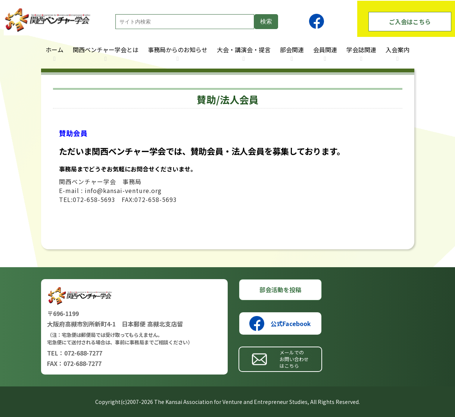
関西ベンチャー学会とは (105, 49)
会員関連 (325, 49)
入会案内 (397, 49)
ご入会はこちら (410, 21)
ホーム (54, 49)
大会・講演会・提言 (244, 49)
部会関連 (292, 49)
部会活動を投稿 (280, 289)
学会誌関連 (361, 49)
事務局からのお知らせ (178, 49)
